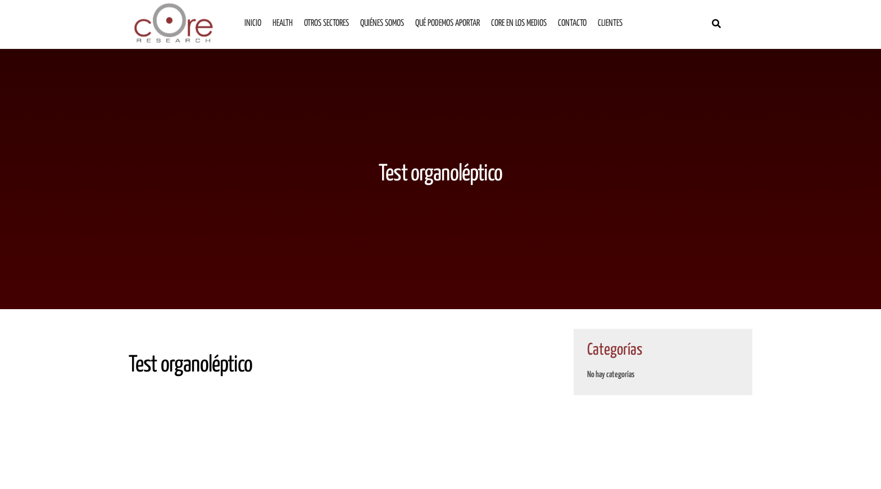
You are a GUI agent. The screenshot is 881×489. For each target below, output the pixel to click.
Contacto (572, 23)
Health (283, 23)
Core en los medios (519, 23)
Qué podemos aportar (447, 23)
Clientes (610, 23)
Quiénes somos (382, 23)
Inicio (252, 23)
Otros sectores (326, 23)
